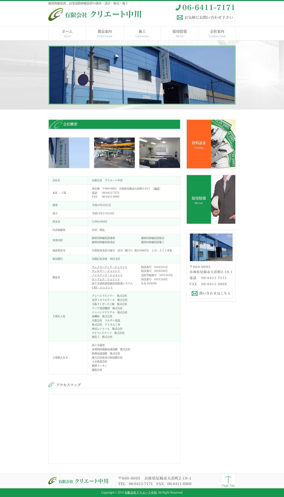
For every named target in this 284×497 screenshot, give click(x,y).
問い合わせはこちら (215, 293)
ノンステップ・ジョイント (107, 275)
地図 (156, 188)
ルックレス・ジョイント (106, 279)
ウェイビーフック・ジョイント (109, 267)
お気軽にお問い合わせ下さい (208, 17)
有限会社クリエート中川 (140, 492)
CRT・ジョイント (102, 287)
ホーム (67, 34)
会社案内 (217, 34)
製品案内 (104, 34)
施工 (142, 34)
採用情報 (179, 34)
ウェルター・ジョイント (106, 271)
